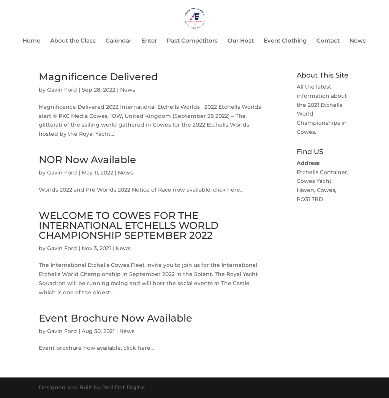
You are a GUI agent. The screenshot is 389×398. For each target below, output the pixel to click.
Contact (328, 41)
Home (31, 41)
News (357, 41)
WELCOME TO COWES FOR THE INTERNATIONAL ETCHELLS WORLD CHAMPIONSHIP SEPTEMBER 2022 (128, 225)
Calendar (118, 41)
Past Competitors (192, 41)
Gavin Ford (62, 89)
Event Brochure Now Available (115, 318)
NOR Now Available (87, 160)
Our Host (241, 41)
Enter (149, 41)
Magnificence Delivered (98, 77)
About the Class (73, 41)
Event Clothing (285, 41)
